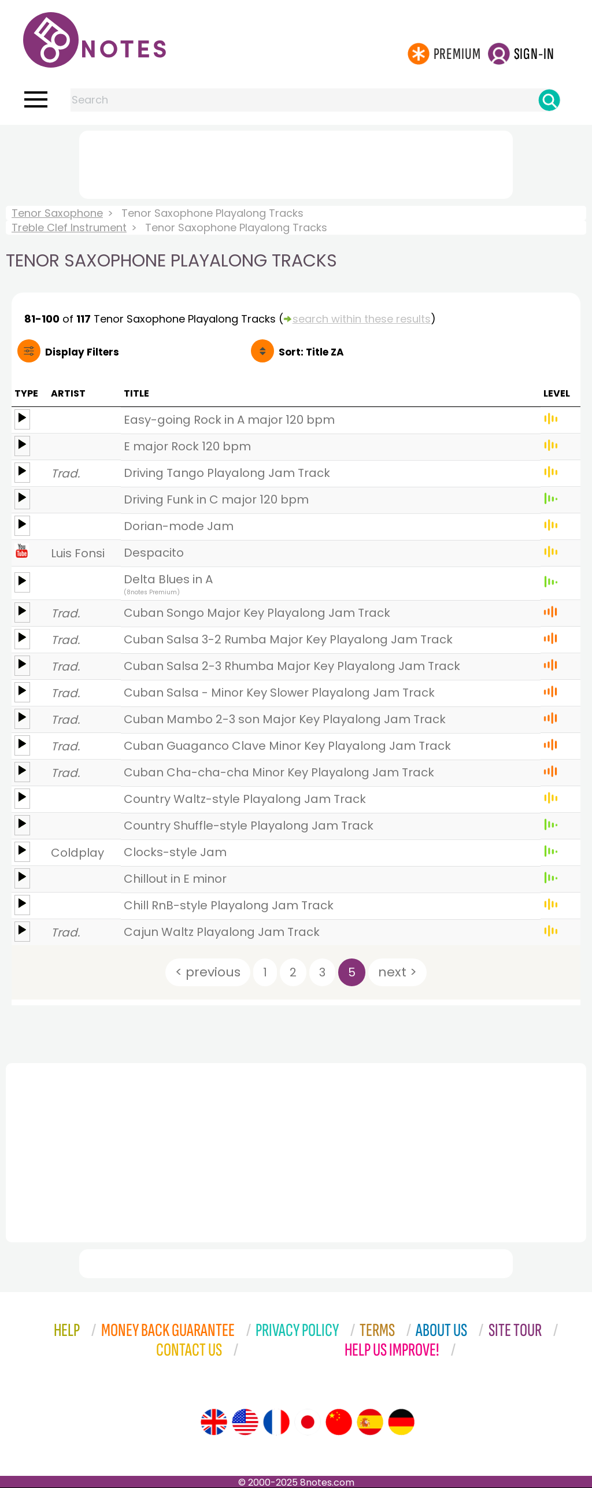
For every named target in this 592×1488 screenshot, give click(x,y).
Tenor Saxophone (57, 213)
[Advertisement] (296, 162)
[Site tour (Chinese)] (338, 1422)
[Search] (549, 100)
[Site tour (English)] (213, 1422)
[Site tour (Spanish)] (370, 1422)
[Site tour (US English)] (245, 1422)
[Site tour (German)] (401, 1422)
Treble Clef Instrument (69, 227)
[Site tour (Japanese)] (307, 1422)
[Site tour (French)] (276, 1422)
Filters (82, 352)
